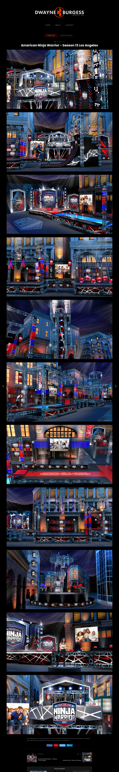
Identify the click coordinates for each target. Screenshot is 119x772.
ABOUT (58, 25)
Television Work (51, 35)
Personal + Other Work (66, 35)
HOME (47, 25)
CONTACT (70, 25)
